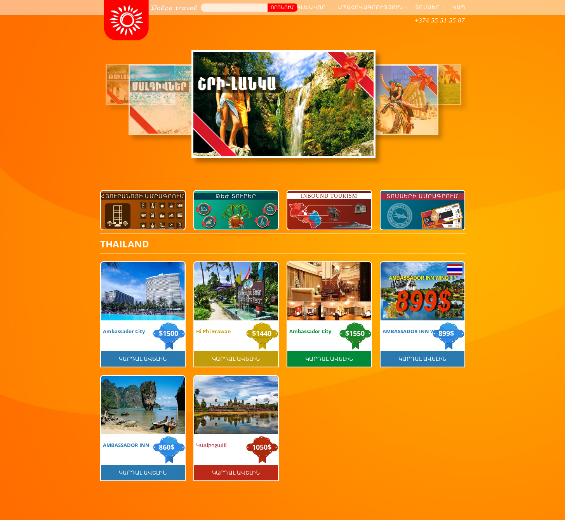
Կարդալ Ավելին (143, 358)
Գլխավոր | (313, 7)
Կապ (458, 7)
